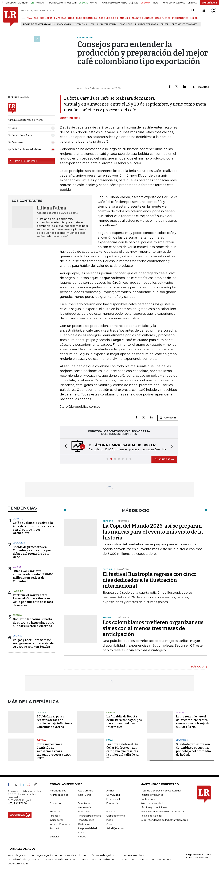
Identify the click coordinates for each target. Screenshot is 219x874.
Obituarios (84, 824)
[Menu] (23, 17)
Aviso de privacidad (151, 803)
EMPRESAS (60, 18)
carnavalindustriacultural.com (60, 859)
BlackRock (126, 24)
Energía (17, 615)
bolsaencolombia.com (135, 855)
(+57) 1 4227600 (17, 803)
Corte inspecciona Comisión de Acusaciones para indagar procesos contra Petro (54, 751)
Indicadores (56, 819)
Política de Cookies (151, 815)
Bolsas (180, 712)
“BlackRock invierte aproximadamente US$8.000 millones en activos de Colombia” (33, 576)
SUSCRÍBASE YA (164, 459)
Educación (19, 543)
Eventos (110, 811)
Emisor (165, 24)
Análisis (110, 790)
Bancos (17, 567)
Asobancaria (64, 24)
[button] (64, 446)
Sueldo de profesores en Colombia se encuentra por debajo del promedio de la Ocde (32, 552)
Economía (112, 803)
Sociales (54, 836)
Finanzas (55, 815)
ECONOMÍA (46, 18)
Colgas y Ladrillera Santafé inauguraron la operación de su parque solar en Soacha (33, 643)
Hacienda (18, 591)
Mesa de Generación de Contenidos (160, 790)
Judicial (41, 740)
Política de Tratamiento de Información (162, 811)
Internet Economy (60, 824)
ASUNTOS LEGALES (142, 18)
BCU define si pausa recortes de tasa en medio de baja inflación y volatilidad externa (54, 722)
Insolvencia (81, 24)
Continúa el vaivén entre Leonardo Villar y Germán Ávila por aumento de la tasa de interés (33, 600)
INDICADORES (180, 18)
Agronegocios (58, 790)
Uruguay (41, 712)
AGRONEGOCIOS (108, 18)
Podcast (54, 828)
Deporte (18, 519)
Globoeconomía (115, 815)
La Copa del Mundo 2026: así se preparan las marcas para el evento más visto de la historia (153, 532)
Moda (109, 740)
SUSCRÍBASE (209, 2)
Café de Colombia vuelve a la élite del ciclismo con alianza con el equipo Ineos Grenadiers (33, 528)
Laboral (111, 712)
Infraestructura (106, 24)
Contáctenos (147, 799)
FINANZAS (32, 18)
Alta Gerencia (85, 790)
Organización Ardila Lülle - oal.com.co (198, 856)
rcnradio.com (107, 859)
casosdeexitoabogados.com (24, 859)
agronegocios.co (47, 855)
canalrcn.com (88, 859)
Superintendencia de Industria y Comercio (164, 819)
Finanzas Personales (89, 815)
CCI (92, 24)
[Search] (192, 10)
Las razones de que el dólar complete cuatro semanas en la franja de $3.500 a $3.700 (192, 722)
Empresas (55, 811)
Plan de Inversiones (146, 24)
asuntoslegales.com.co (21, 855)
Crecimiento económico (184, 24)
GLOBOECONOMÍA (86, 18)
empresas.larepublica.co (74, 855)
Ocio (109, 824)
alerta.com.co (165, 859)
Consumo (55, 803)
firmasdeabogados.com (105, 855)
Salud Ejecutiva (115, 828)
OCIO (71, 18)
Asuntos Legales (59, 794)
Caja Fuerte (84, 794)
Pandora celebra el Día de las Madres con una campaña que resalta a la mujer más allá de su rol (122, 751)
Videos (82, 836)
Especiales (84, 811)
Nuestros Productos (151, 794)
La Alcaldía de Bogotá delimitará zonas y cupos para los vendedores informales (124, 722)
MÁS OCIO (197, 666)
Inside (109, 819)
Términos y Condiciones (153, 807)
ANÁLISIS (125, 18)
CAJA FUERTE (162, 18)
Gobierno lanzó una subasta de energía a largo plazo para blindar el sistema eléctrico (33, 622)
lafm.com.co (147, 859)
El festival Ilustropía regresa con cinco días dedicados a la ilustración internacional (150, 580)
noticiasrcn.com (127, 859)
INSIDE (194, 18)
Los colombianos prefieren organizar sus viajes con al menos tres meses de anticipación (153, 628)
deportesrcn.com (18, 863)
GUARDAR (201, 87)
